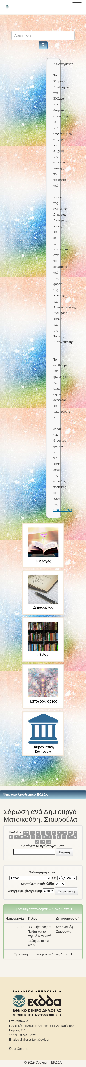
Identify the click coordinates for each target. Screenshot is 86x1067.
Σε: (54, 878)
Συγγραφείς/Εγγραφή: (25, 891)
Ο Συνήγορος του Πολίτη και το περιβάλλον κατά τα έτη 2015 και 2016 (40, 936)
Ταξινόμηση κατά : (43, 872)
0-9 (26, 832)
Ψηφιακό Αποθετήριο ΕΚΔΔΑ (25, 794)
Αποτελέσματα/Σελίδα (37, 884)
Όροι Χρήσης (18, 1048)
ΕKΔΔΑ (56, 1062)
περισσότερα (62, 510)
